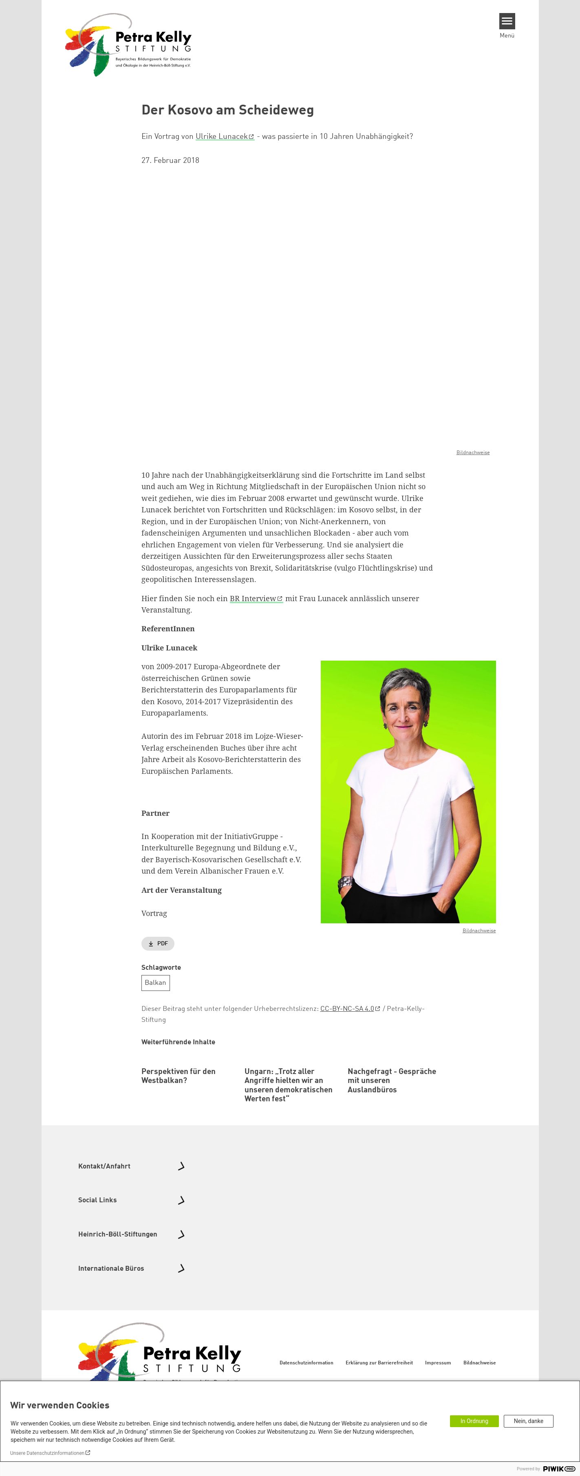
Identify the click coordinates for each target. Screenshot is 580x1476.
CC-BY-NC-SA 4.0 (347, 1009)
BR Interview (253, 598)
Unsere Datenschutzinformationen (47, 1453)
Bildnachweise (473, 452)
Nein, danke (528, 1421)
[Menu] (507, 21)
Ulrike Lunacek (222, 137)
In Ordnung (474, 1421)
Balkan (155, 983)
